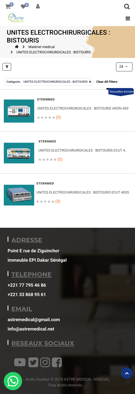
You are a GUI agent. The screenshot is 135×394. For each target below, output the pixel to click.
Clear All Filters (107, 82)
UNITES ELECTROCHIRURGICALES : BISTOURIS (53, 52)
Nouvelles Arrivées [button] (122, 91)
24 (123, 67)
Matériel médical (41, 47)
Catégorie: (14, 82)
